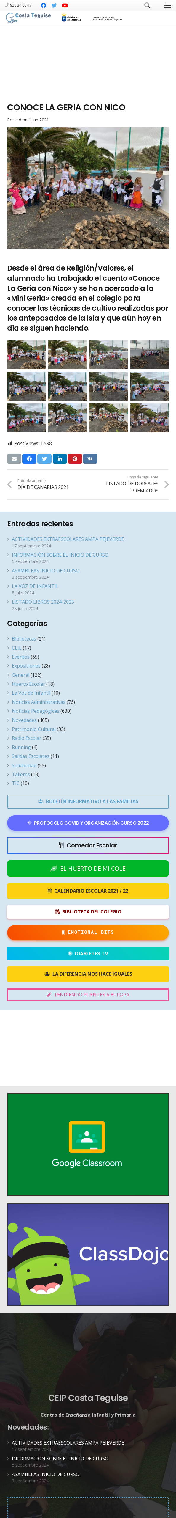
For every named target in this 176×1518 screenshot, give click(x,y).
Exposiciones (26, 666)
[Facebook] (43, 5)
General (20, 675)
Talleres (21, 774)
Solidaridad (24, 765)
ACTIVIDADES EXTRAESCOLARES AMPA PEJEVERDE (68, 539)
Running (21, 747)
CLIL (17, 648)
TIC (16, 783)
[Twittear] (44, 459)
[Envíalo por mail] (14, 459)
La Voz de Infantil (31, 693)
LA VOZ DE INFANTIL (35, 586)
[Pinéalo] (75, 459)
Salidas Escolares (30, 756)
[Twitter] (54, 5)
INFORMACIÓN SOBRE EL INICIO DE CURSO (60, 555)
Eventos (21, 657)
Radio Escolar (26, 738)
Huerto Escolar (28, 684)
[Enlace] (29, 18)
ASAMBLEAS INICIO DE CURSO (45, 570)
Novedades (24, 720)
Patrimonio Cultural (34, 729)
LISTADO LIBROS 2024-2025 (43, 602)
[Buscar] (147, 5)
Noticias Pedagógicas (35, 711)
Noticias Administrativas (38, 702)
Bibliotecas (24, 638)
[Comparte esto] (29, 459)
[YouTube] (65, 5)
